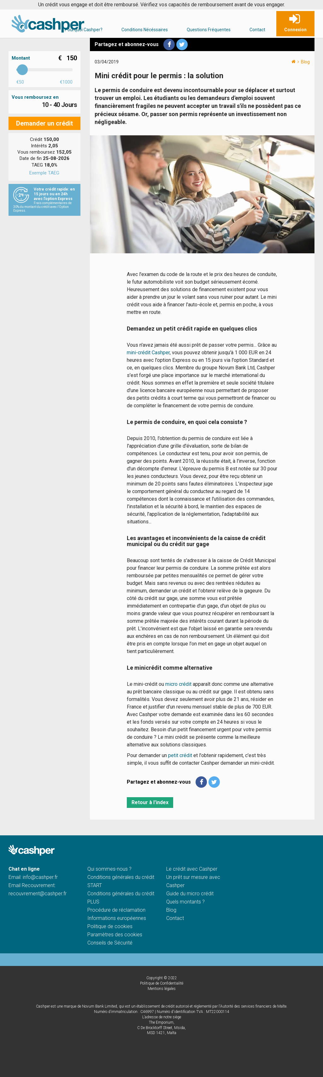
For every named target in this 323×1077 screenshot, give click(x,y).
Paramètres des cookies (114, 935)
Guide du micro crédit (190, 894)
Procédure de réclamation (116, 910)
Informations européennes (116, 918)
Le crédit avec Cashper (191, 869)
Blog (305, 61)
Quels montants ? (185, 902)
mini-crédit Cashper (148, 353)
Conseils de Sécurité (109, 943)
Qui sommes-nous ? (109, 869)
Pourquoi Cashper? (84, 29)
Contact (257, 29)
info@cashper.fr (40, 877)
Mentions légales (162, 988)
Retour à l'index (150, 802)
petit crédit (180, 755)
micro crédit (179, 684)
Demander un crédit (44, 123)
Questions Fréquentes (209, 29)
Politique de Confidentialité (161, 983)
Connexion (295, 29)
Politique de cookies (109, 926)
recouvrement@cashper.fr (38, 894)
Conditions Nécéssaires (144, 29)
